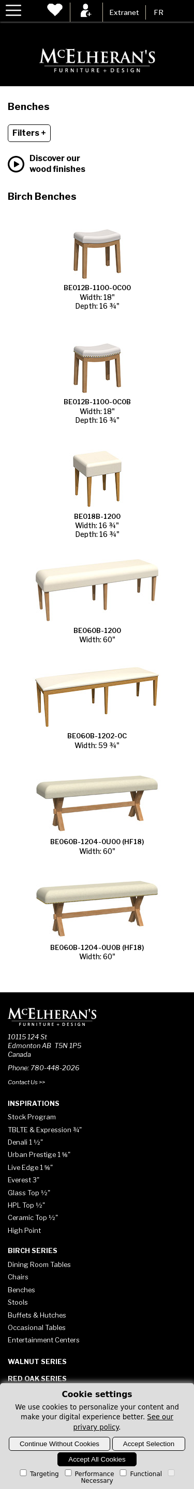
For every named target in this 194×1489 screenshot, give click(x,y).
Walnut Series (37, 1361)
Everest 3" (23, 1180)
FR (158, 12)
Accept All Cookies (96, 1459)
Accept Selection (148, 1444)
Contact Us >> (26, 1082)
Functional (140, 1474)
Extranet (124, 12)
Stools (18, 1302)
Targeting (38, 1474)
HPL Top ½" (26, 1205)
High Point (24, 1230)
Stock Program (32, 1117)
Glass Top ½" (29, 1193)
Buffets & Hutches (37, 1315)
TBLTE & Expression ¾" (45, 1130)
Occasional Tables (37, 1327)
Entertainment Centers (44, 1340)
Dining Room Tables (39, 1264)
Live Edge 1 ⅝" (30, 1167)
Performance (88, 1474)
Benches (21, 1290)
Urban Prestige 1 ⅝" (39, 1154)
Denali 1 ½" (25, 1142)
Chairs (18, 1277)
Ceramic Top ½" (33, 1217)
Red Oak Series (37, 1378)
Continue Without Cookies (59, 1444)
